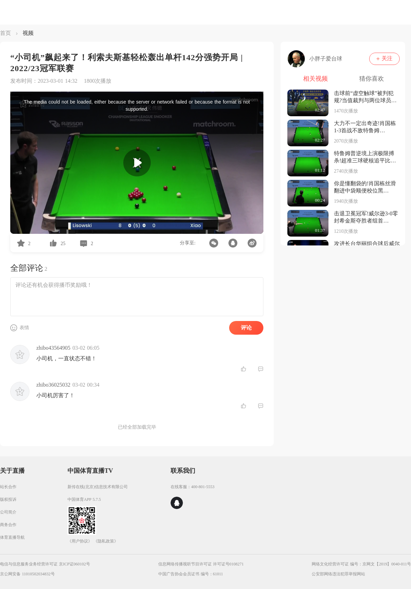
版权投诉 (8, 499)
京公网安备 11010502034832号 (27, 574)
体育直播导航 (12, 537)
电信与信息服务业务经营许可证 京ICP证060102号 (45, 564)
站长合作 (8, 486)
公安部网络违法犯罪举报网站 (338, 574)
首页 (5, 33)
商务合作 (8, 524)
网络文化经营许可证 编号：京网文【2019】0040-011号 (361, 564)
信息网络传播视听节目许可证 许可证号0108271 (201, 564)
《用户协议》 (79, 541)
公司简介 (8, 512)
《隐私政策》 (106, 541)
